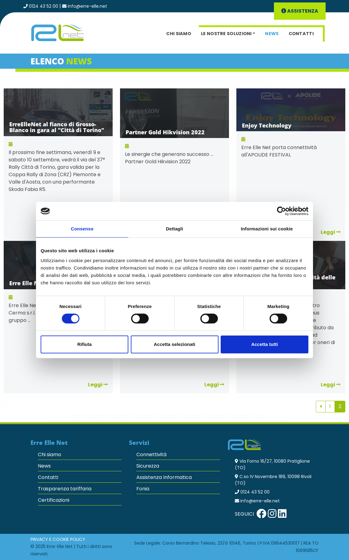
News (272, 33)
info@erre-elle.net (87, 6)
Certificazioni (53, 500)
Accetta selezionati (174, 344)
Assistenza (299, 10)
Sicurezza (147, 465)
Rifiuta (84, 344)
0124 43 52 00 (43, 6)
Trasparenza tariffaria (64, 488)
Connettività (151, 454)
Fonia (142, 488)
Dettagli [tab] (174, 228)
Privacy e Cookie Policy (57, 539)
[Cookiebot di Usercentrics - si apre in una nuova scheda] (281, 211)
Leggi (98, 384)
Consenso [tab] (82, 228)
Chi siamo (178, 33)
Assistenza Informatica (164, 477)
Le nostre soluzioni (226, 33)
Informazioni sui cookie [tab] (267, 228)
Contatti (301, 33)
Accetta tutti (264, 344)
